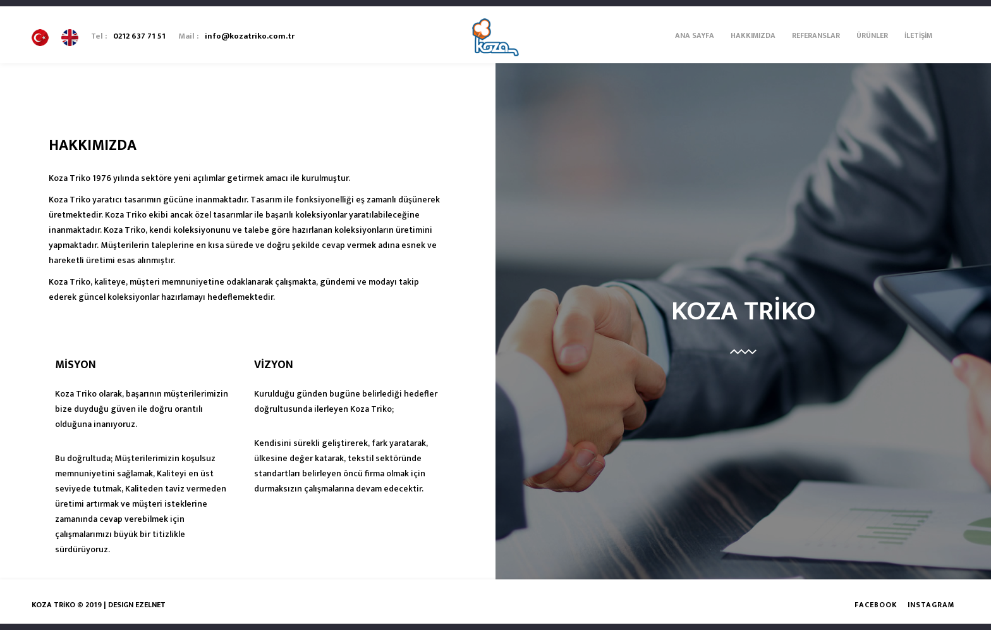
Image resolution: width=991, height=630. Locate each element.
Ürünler (872, 35)
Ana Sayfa (694, 35)
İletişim (918, 35)
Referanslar (816, 35)
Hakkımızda (753, 35)
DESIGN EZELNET (137, 604)
